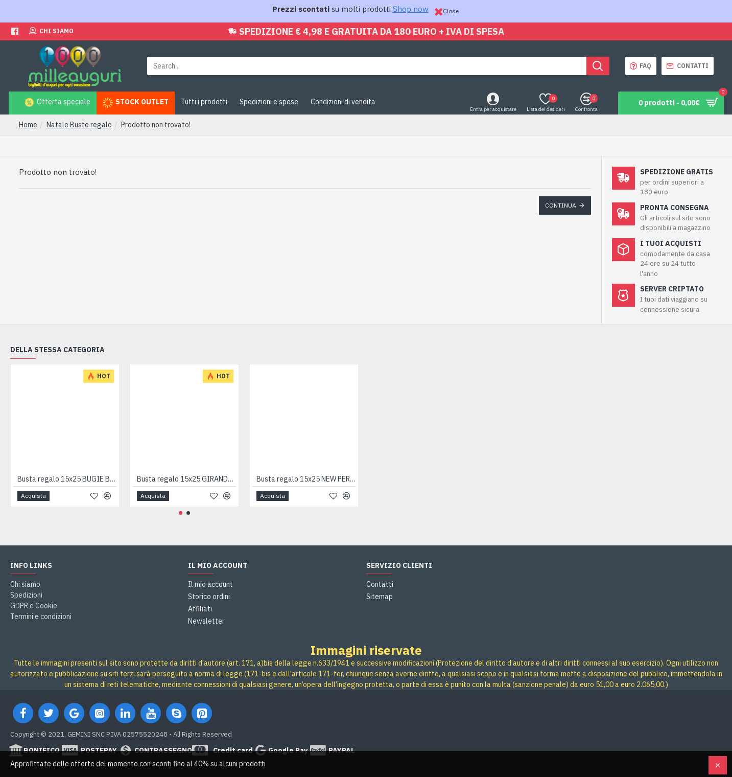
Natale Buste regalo (79, 124)
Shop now (411, 9)
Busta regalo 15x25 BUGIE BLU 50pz (66, 479)
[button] (180, 513)
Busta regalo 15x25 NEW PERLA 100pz (306, 479)
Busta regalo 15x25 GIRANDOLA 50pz (186, 479)
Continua (560, 205)
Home (28, 124)
